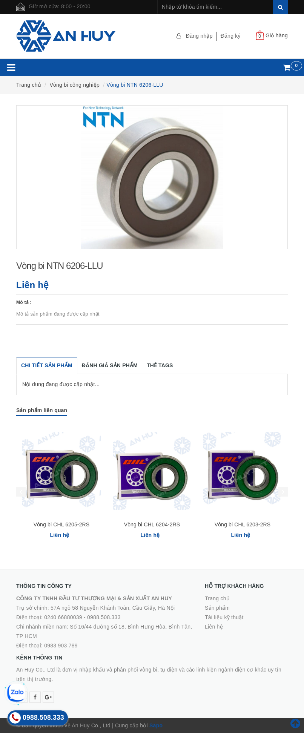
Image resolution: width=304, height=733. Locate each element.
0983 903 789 (61, 646)
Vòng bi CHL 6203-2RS (243, 524)
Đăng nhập (199, 36)
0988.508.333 (104, 617)
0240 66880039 (63, 617)
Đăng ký (231, 36)
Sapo (156, 725)
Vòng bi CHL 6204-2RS (152, 524)
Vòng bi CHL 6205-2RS (62, 524)
